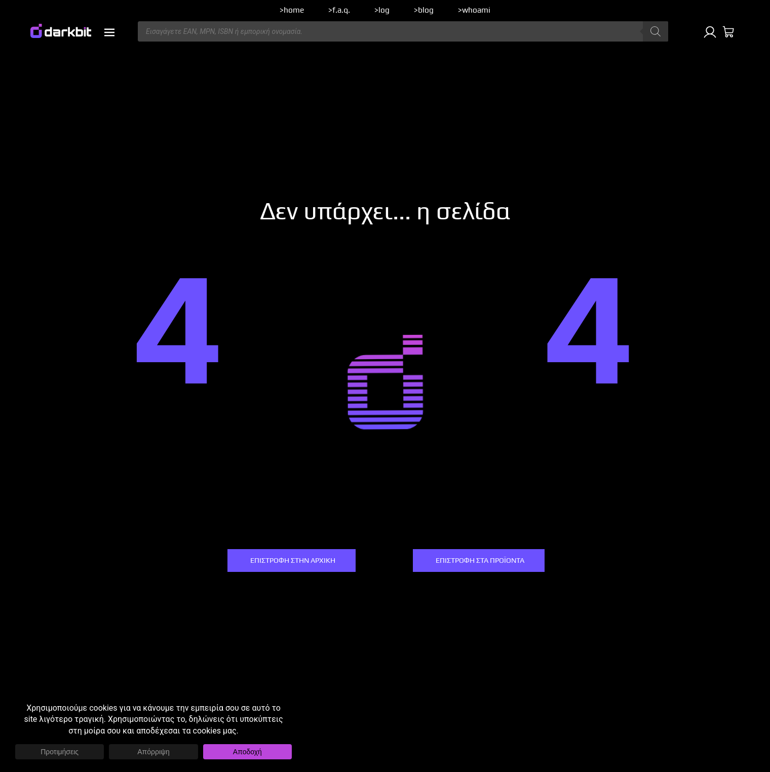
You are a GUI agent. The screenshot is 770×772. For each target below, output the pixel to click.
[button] (109, 32)
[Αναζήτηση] (655, 31)
